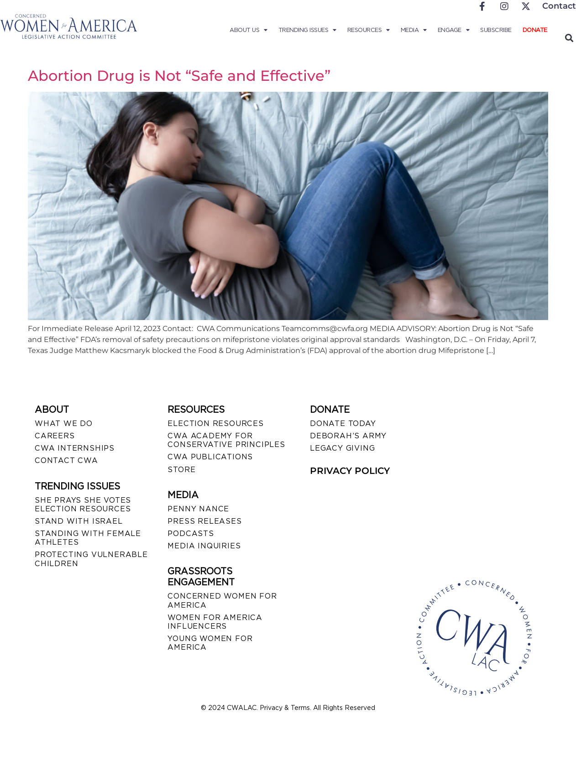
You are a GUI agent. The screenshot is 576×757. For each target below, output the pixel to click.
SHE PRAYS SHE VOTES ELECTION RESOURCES (83, 504)
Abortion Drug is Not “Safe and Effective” (179, 75)
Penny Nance (198, 509)
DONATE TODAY (343, 423)
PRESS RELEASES (204, 521)
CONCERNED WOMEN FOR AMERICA (222, 600)
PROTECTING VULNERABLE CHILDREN (91, 559)
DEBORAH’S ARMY (348, 435)
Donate (535, 29)
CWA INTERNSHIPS (75, 448)
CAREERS (55, 435)
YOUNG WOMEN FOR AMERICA (210, 643)
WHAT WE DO (64, 423)
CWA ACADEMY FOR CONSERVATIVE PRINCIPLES (226, 440)
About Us (248, 30)
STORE (181, 469)
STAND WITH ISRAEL (79, 521)
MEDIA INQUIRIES (204, 545)
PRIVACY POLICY (350, 470)
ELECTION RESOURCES (215, 423)
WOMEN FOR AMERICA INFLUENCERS (215, 622)
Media (414, 30)
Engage (454, 30)
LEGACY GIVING (342, 448)
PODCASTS (191, 533)
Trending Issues (307, 30)
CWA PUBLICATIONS (210, 456)
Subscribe (496, 29)
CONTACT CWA (66, 460)
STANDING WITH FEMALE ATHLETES (88, 538)
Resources (368, 30)
